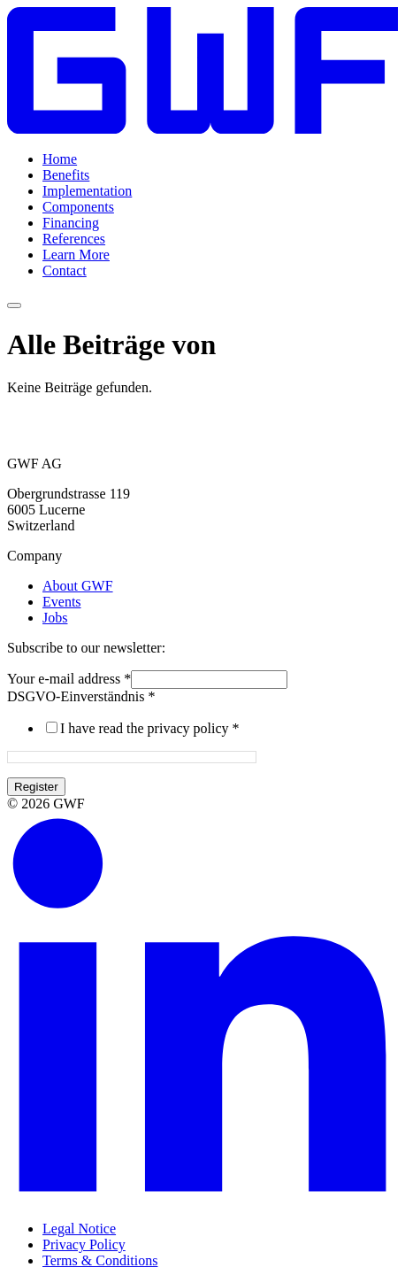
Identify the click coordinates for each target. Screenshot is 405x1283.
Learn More (76, 254)
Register (36, 786)
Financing (70, 222)
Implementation (87, 190)
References (73, 238)
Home (59, 158)
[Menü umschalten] (14, 305)
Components (78, 206)
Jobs (54, 617)
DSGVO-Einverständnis (81, 696)
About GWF (77, 585)
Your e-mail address (69, 678)
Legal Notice (79, 1228)
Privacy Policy (84, 1244)
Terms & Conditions (99, 1260)
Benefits (65, 174)
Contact (64, 270)
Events (61, 601)
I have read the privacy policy (150, 728)
